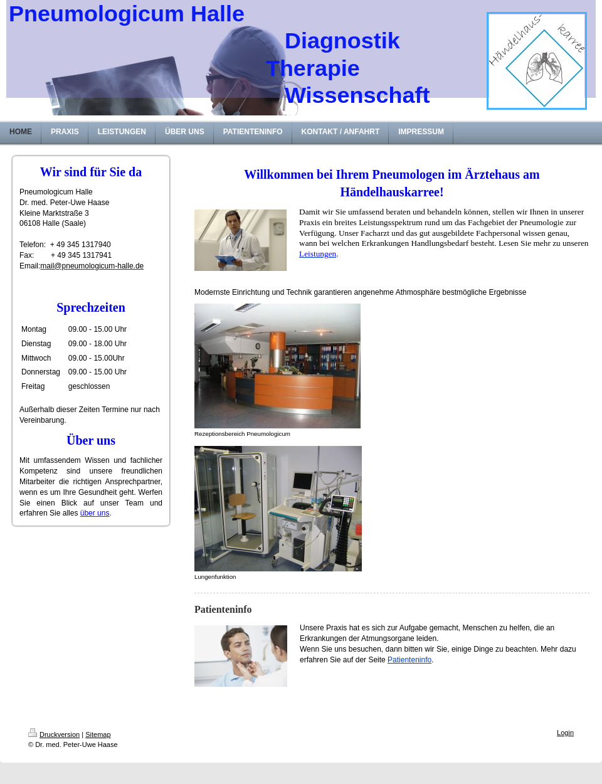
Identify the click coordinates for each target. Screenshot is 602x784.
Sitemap (97, 734)
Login (565, 732)
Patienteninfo (409, 659)
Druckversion (54, 734)
